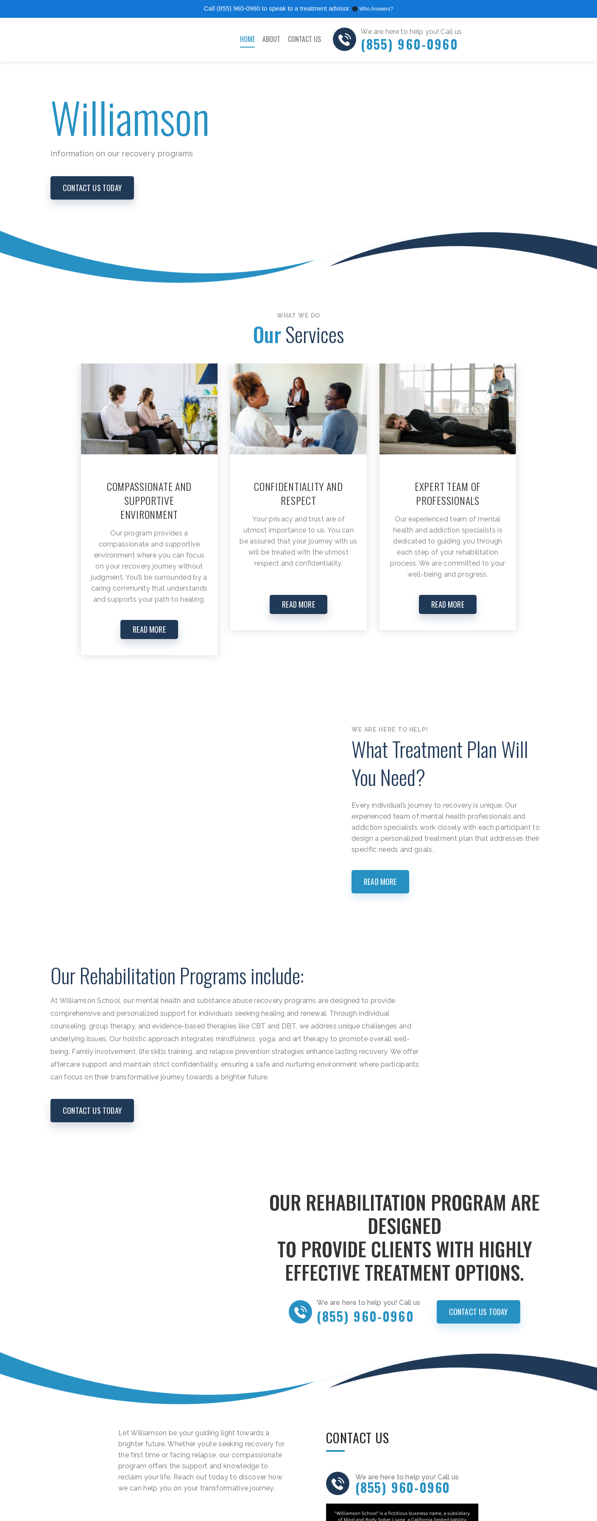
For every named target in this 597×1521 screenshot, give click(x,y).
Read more (380, 881)
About (271, 39)
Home (247, 39)
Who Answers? (376, 9)
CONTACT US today (92, 187)
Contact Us (304, 39)
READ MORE (149, 629)
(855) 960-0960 (238, 8)
